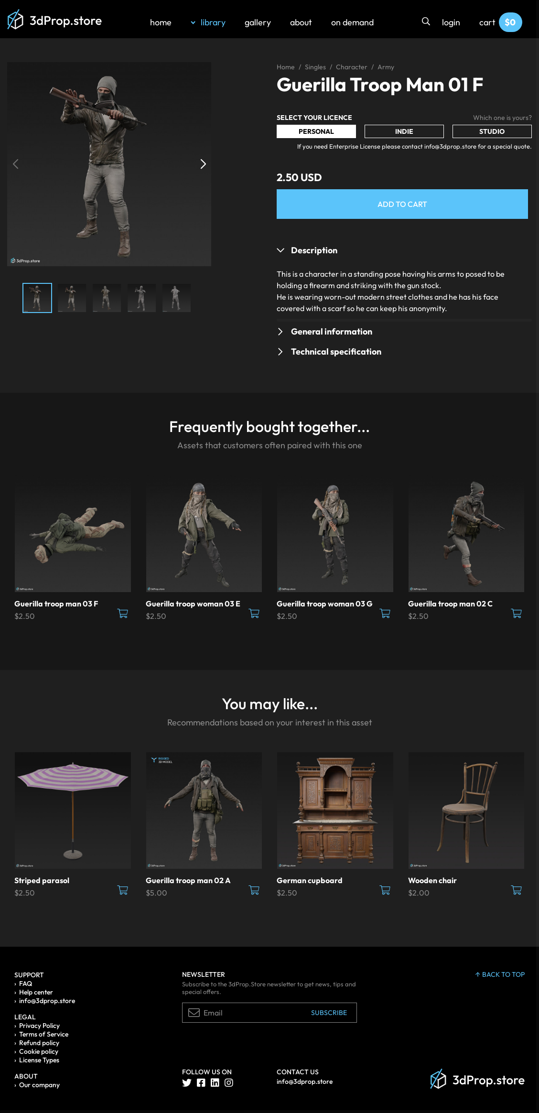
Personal (316, 131)
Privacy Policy (39, 1025)
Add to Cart (402, 204)
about (301, 22)
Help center (36, 992)
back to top (500, 974)
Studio (492, 131)
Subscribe (329, 1012)
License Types (39, 1060)
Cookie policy (38, 1051)
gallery (258, 22)
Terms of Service (43, 1034)
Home (286, 67)
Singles (315, 67)
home (161, 22)
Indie (404, 131)
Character (351, 67)
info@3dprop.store (47, 1000)
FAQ (25, 983)
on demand (352, 22)
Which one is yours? (502, 117)
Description (314, 250)
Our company (39, 1085)
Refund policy (39, 1042)
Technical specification (336, 351)
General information (331, 331)
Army (385, 67)
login (451, 22)
